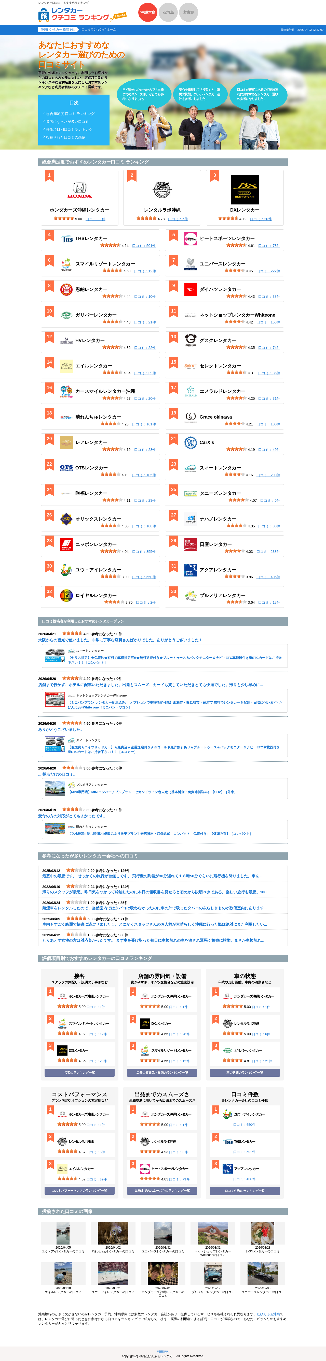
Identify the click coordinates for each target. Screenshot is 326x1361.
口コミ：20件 (97, 1061)
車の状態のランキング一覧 (244, 1072)
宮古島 (188, 12)
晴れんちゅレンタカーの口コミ (113, 1249)
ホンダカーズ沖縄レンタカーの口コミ (163, 1291)
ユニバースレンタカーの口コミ (163, 1249)
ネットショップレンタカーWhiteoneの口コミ (213, 1251)
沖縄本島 (148, 12)
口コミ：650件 (244, 1125)
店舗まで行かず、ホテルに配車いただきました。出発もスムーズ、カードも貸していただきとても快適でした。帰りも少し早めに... (150, 685)
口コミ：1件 (96, 1007)
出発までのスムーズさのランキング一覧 (162, 1190)
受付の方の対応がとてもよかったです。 (72, 816)
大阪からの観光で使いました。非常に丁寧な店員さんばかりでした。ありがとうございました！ (120, 640)
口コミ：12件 (97, 1034)
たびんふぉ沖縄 (268, 1314)
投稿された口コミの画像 (65, 137)
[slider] (64, 218)
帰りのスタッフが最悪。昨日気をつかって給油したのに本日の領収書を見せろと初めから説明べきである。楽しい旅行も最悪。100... (156, 892)
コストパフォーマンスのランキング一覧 (79, 1190)
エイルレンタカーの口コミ (63, 1290)
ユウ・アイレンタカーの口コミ (63, 1249)
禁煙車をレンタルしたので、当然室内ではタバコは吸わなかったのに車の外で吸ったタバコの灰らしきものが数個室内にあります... (154, 908)
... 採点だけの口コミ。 (57, 774)
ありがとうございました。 (61, 729)
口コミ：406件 (244, 1179)
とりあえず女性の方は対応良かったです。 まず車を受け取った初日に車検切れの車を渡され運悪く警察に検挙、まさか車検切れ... (153, 940)
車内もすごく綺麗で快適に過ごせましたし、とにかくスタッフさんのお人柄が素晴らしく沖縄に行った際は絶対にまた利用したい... (154, 924)
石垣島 (168, 12)
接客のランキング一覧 (79, 1072)
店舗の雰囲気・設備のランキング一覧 (162, 1072)
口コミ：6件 (261, 1034)
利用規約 (163, 1352)
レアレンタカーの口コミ (262, 1249)
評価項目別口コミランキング (69, 129)
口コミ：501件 (244, 1152)
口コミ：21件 (262, 1061)
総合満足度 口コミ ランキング (70, 114)
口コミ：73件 (179, 1179)
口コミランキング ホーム (99, 29)
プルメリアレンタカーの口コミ (213, 1290)
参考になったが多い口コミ (67, 122)
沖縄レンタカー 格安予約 (58, 29)
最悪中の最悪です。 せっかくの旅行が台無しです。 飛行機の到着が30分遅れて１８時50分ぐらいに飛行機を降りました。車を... (152, 876)
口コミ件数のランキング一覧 (245, 1191)
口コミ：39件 (97, 1179)
